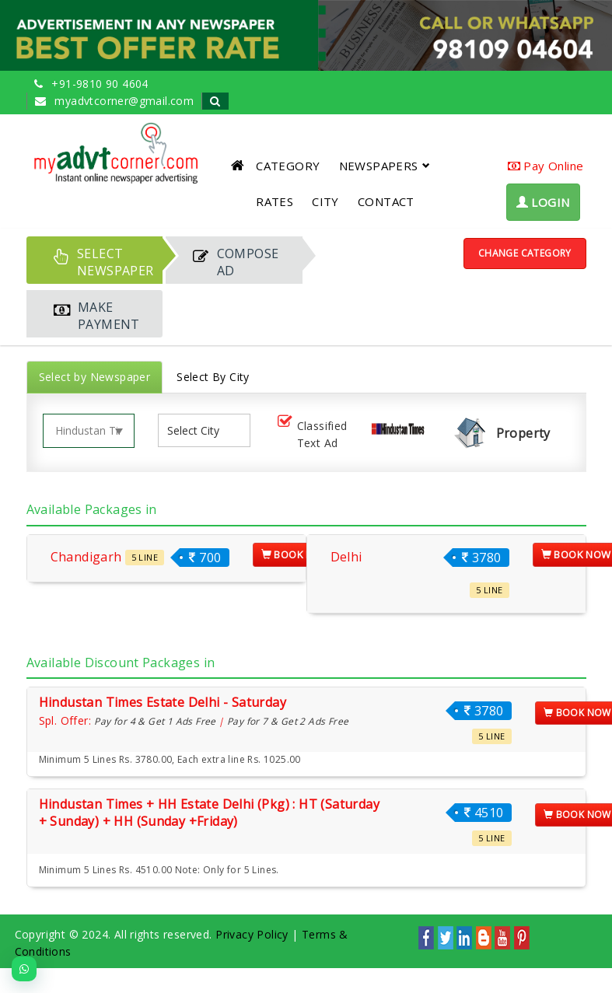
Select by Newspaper (95, 376)
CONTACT (386, 201)
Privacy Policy (252, 934)
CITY (325, 201)
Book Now (296, 554)
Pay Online (546, 165)
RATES (274, 201)
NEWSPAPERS (384, 165)
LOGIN (543, 202)
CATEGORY (288, 165)
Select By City (213, 376)
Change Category (525, 253)
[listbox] (199, 430)
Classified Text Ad (311, 434)
